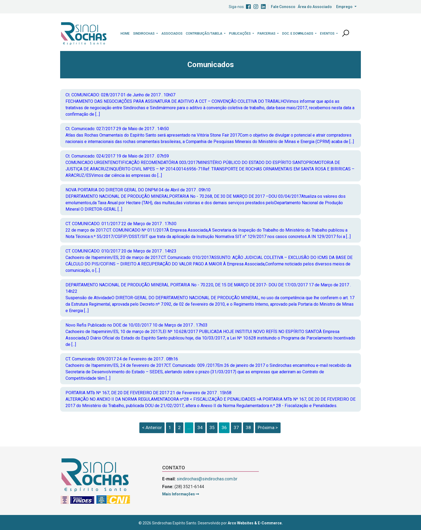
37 (236, 427)
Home (125, 33)
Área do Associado (315, 7)
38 (248, 427)
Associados (172, 33)
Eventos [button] (327, 33)
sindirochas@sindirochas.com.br (207, 478)
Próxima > (268, 427)
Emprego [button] (344, 7)
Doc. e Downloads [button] (298, 33)
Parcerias (266, 33)
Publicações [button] (240, 33)
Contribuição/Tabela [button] (204, 33)
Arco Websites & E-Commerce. (255, 523)
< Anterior (152, 427)
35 (212, 427)
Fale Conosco (283, 7)
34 (200, 427)
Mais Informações (180, 494)
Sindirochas (144, 33)
